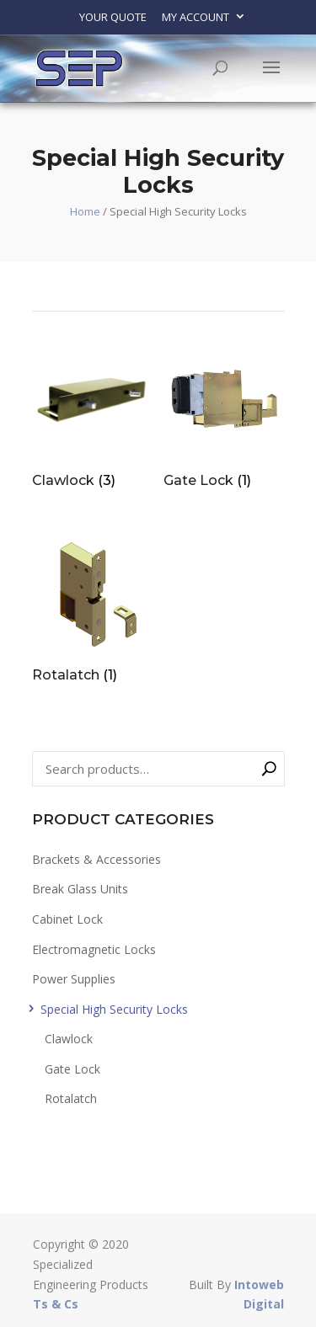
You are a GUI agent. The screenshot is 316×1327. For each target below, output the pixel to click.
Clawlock (69, 1039)
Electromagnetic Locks (94, 949)
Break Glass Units (80, 889)
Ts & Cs (55, 1304)
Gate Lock (72, 1069)
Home (85, 211)
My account (195, 16)
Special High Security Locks (114, 1009)
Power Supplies (73, 979)
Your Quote (113, 16)
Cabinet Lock (67, 919)
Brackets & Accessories (96, 859)
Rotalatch (71, 1098)
